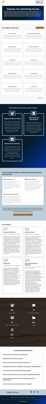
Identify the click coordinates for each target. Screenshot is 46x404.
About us (16, 397)
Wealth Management (12, 86)
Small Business (12, 60)
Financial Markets (34, 73)
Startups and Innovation (34, 46)
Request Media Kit (40, 27)
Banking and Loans (12, 73)
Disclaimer (28, 397)
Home (12, 397)
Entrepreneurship (12, 33)
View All (40, 98)
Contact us (33, 397)
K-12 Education (33, 86)
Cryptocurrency (34, 60)
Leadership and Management (34, 33)
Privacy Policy (22, 397)
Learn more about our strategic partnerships (23, 214)
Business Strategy (12, 46)
